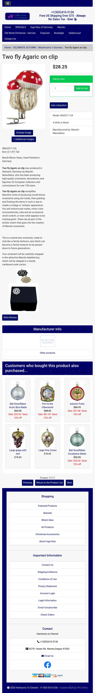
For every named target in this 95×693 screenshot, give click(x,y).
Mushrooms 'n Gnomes (50, 47)
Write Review (10, 317)
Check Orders (48, 614)
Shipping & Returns (47, 572)
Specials (47, 513)
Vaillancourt (75, 33)
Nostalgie (59, 33)
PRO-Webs (82, 687)
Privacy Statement (47, 586)
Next (69, 482)
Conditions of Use (47, 579)
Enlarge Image (23, 132)
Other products (47, 353)
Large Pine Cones (47, 450)
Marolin (61, 27)
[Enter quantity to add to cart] (64, 88)
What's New (47, 520)
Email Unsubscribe (47, 607)
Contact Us (10, 38)
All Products (47, 527)
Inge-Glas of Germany (41, 27)
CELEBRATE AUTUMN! (24, 47)
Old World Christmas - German (20, 33)
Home (7, 27)
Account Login (47, 593)
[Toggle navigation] (8, 3)
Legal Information (47, 600)
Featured (44, 33)
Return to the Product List (49, 482)
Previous (27, 482)
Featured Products (47, 505)
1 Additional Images (23, 139)
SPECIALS (20, 27)
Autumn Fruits (77, 403)
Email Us (47, 656)
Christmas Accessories (47, 534)
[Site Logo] (17, 16)
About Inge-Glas (47, 541)
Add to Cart (82, 88)
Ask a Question (59, 105)
